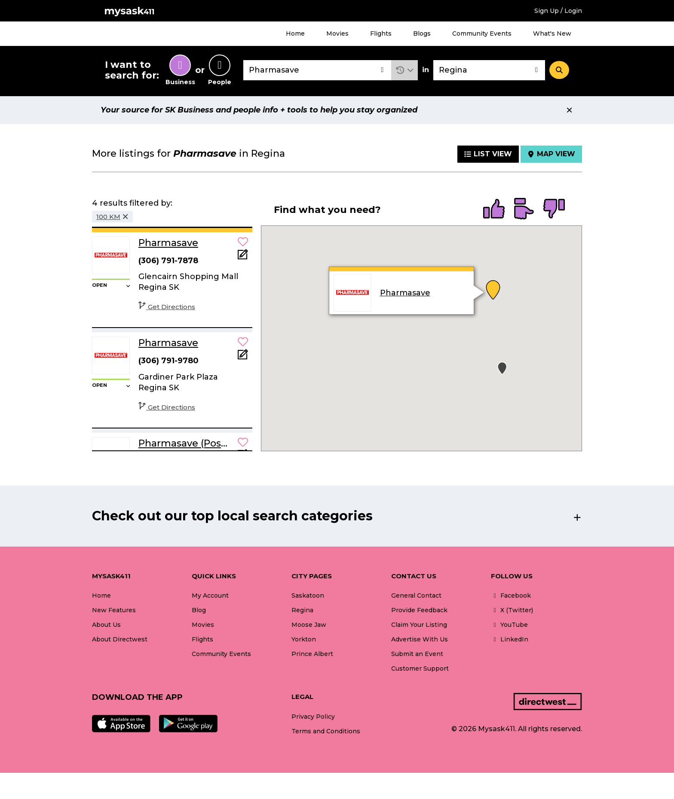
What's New (552, 33)
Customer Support (420, 668)
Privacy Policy (313, 716)
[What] (317, 70)
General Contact (416, 595)
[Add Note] (243, 257)
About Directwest (119, 639)
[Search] (559, 70)
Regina (302, 610)
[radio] (494, 209)
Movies (337, 33)
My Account (210, 595)
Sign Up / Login (558, 11)
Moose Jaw (308, 625)
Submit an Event (417, 654)
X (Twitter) (512, 610)
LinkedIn (509, 639)
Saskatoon (307, 595)
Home (295, 33)
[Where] (489, 70)
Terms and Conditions (325, 731)
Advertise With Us (419, 639)
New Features (114, 610)
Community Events (482, 33)
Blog (199, 610)
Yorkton (303, 639)
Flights (381, 33)
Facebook (511, 595)
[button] (404, 70)
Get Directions (166, 307)
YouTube (509, 625)
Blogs (422, 33)
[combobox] (317, 70)
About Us (106, 625)
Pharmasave (405, 293)
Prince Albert (312, 654)
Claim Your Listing (419, 625)
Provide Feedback (419, 610)
